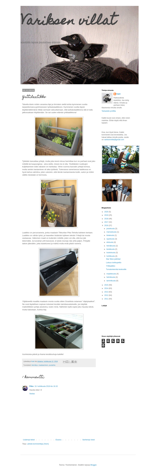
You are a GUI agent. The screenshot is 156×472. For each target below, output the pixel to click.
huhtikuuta (110, 256)
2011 (106, 299)
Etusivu (58, 440)
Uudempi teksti (29, 440)
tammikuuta (111, 281)
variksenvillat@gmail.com (114, 140)
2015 (106, 285)
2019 (106, 215)
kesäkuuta (110, 249)
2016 (106, 225)
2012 (106, 295)
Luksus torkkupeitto (113, 263)
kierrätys (35, 365)
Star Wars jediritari (113, 259)
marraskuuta (111, 232)
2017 (106, 222)
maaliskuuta (111, 274)
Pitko (31, 386)
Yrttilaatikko (110, 266)
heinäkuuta (111, 246)
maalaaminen (43, 365)
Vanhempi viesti (88, 440)
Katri (119, 94)
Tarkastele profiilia (109, 111)
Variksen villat (68, 21)
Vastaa (32, 394)
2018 (106, 219)
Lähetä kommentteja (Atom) (38, 444)
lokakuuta (110, 235)
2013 (106, 292)
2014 (106, 288)
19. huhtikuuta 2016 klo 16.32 (46, 386)
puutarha (52, 365)
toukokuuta (111, 253)
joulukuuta (110, 229)
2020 (106, 212)
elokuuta (110, 242)
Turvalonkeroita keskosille (116, 269)
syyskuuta (110, 239)
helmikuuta (110, 277)
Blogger (93, 465)
